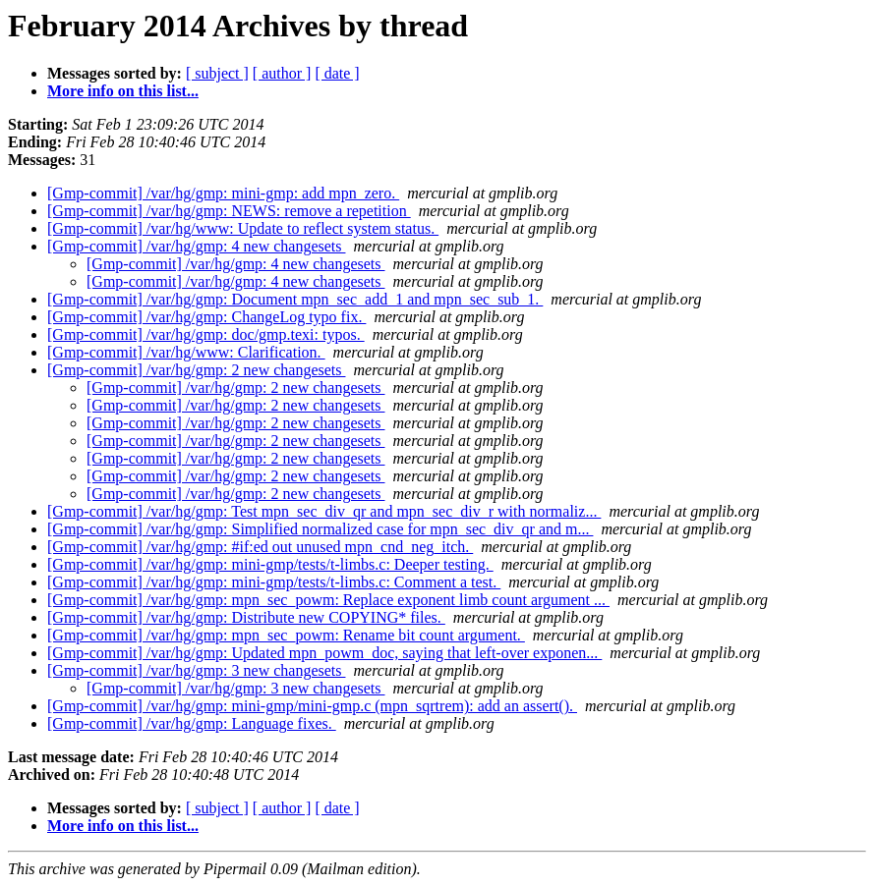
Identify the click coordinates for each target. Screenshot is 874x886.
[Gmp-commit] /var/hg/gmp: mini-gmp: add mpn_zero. (223, 193)
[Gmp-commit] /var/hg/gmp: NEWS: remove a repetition (229, 210)
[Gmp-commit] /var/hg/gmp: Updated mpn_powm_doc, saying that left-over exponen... (324, 652)
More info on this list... (123, 91)
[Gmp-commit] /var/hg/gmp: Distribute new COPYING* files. (246, 617)
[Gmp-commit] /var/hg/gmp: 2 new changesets (196, 369)
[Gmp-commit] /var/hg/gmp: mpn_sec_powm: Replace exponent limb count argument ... (328, 599)
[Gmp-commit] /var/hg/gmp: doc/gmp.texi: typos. (206, 334)
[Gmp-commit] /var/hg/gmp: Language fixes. (191, 723)
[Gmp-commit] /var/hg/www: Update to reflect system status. (242, 228)
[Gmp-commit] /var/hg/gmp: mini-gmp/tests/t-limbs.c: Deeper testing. (270, 564)
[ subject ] (217, 73)
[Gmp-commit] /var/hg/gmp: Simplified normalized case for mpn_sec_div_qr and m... (320, 529)
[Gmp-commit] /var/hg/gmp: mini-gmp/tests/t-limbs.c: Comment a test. (273, 582)
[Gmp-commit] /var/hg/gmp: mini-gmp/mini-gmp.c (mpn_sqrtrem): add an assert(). (312, 705)
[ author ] (282, 73)
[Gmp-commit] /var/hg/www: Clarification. (186, 352)
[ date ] (337, 73)
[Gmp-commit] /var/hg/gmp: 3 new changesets (196, 670)
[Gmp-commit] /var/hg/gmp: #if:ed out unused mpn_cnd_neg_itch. (260, 546)
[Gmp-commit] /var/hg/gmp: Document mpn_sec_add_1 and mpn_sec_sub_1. (295, 299)
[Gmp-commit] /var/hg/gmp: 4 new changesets (196, 246)
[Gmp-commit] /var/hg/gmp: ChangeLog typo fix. (206, 316)
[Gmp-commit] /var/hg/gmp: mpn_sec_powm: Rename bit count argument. (286, 635)
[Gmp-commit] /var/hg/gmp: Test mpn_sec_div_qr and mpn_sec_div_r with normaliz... (324, 511)
